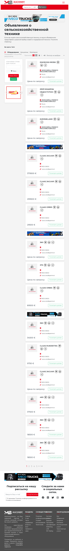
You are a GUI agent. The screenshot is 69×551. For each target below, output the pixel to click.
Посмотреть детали (55, 81)
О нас (27, 518)
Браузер (49, 520)
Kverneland (46, 119)
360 (42, 242)
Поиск (42, 7)
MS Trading (49, 531)
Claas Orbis (46, 207)
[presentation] (6, 92)
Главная (27, 516)
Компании (34, 52)
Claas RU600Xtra (49, 346)
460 (42, 397)
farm (13, 47)
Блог (26, 527)
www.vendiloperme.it (48, 77)
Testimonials (39, 524)
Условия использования (13, 500)
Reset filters (13, 76)
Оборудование (13, 52)
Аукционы (24, 52)
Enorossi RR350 (48, 62)
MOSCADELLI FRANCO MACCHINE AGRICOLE (49, 71)
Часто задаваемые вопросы (29, 522)
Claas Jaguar (47, 156)
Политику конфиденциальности (25, 498)
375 (41, 265)
